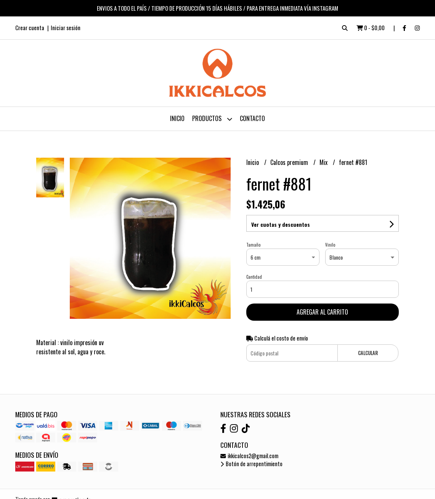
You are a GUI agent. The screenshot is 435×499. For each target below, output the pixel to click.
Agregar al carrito (322, 312)
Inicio (177, 118)
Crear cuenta (29, 27)
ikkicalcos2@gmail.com (249, 456)
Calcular (368, 353)
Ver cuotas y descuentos (280, 224)
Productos (212, 119)
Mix (324, 162)
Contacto (252, 118)
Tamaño (253, 245)
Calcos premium (290, 162)
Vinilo (330, 245)
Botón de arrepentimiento (251, 464)
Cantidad (254, 277)
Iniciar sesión (65, 27)
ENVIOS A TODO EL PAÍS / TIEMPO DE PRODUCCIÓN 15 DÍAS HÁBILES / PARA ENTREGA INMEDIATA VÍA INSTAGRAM (217, 8)
